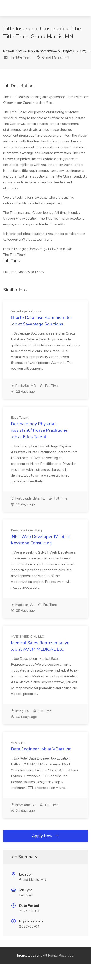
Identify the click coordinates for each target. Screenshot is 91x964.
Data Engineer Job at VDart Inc (41, 749)
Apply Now (45, 835)
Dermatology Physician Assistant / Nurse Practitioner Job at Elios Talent (40, 430)
